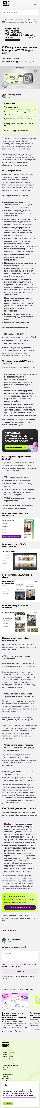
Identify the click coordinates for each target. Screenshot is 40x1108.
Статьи (30, 19)
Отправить (20, 971)
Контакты (5, 1076)
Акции (4, 1069)
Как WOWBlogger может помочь (16, 131)
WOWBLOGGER (21, 19)
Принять (8, 1103)
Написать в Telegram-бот (20, 907)
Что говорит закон (11, 107)
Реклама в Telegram (8, 1052)
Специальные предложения (11, 1063)
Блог (13, 19)
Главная (5, 19)
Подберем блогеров (13, 824)
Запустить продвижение (16, 447)
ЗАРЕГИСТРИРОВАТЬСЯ (12, 40)
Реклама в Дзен (7, 1059)
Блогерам (5, 1067)
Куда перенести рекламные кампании (18, 119)
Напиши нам (5, 1078)
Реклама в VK (6, 1054)
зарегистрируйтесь (21, 964)
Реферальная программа (10, 1065)
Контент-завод (7, 1050)
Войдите (5, 964)
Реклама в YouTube (8, 1056)
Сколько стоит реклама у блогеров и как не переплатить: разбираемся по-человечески (14, 1016)
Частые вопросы (7, 1074)
